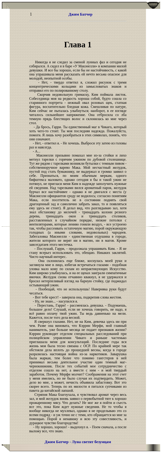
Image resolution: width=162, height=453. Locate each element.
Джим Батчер (81, 14)
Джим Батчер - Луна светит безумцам (78, 442)
